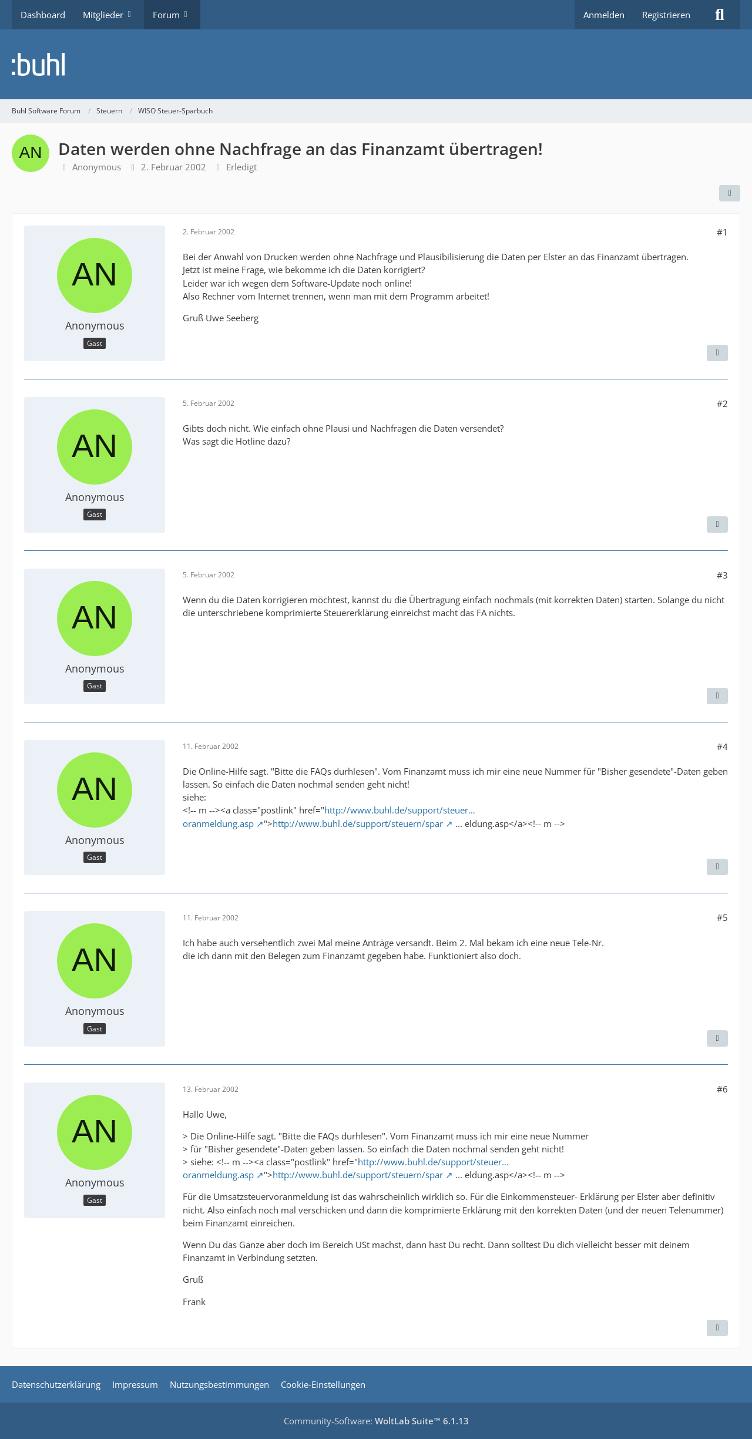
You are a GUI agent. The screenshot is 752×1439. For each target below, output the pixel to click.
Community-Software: (376, 1421)
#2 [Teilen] (722, 403)
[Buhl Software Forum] (376, 64)
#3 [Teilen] (722, 575)
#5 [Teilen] (722, 917)
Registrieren (666, 15)
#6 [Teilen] (722, 1089)
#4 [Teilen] (722, 746)
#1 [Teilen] (722, 232)
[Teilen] (729, 193)
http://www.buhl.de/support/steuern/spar (358, 823)
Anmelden (604, 15)
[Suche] (719, 14)
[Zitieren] (717, 353)
